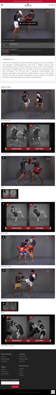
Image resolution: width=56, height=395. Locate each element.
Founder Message (5, 359)
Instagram (21, 375)
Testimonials (4, 361)
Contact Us (3, 369)
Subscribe (15, 386)
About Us (3, 357)
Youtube (21, 373)
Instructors (21, 361)
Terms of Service (5, 374)
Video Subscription (23, 359)
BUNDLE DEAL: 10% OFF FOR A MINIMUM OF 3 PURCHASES (28, 1)
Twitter (21, 370)
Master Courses (23, 357)
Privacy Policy (4, 371)
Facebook (21, 368)
